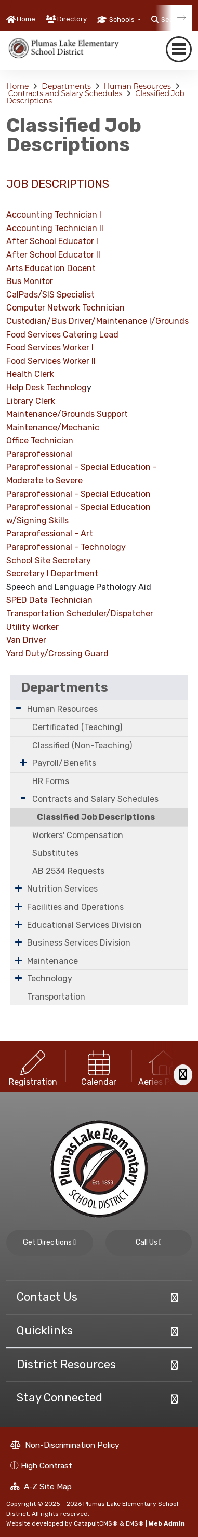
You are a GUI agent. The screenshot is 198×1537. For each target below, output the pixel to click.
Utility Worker (32, 627)
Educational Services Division (84, 925)
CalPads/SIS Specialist (50, 295)
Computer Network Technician (65, 308)
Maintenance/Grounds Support (67, 414)
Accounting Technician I (53, 215)
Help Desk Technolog (46, 388)
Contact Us (47, 1297)
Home (26, 19)
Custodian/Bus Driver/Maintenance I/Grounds (97, 321)
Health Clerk (30, 374)
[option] (33, 1066)
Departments (66, 86)
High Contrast (46, 1466)
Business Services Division (78, 943)
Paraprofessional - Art (49, 533)
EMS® (135, 1523)
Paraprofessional (39, 454)
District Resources (66, 1364)
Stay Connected (59, 1398)
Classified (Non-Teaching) (82, 745)
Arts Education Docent (51, 268)
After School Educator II (53, 255)
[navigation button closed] (179, 49)
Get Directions (49, 1242)
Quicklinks (45, 1331)
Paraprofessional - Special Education (78, 467)
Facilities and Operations (75, 907)
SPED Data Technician (49, 600)
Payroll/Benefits (64, 763)
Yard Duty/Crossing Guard (57, 653)
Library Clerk (30, 401)
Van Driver (26, 640)
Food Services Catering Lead (62, 335)
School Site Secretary (48, 560)
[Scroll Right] (183, 1074)
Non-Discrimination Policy (65, 1445)
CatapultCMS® (96, 1523)
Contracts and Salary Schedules (65, 93)
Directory (72, 19)
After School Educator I (52, 241)
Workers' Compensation (77, 835)
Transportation (56, 997)
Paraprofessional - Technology (66, 547)
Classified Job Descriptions (96, 817)
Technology (49, 978)
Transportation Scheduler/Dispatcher (79, 613)
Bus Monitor (29, 281)
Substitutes (55, 853)
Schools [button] (122, 19)
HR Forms (50, 781)
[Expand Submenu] (18, 708)
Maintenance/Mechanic (52, 428)
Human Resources (137, 86)
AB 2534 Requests (68, 871)
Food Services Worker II (51, 361)
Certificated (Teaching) (77, 727)
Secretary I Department (52, 573)
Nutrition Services (62, 889)
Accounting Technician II (54, 228)
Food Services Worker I (50, 348)
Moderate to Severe (44, 481)
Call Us (149, 1242)
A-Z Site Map (41, 1486)
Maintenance (52, 961)
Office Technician (39, 441)
